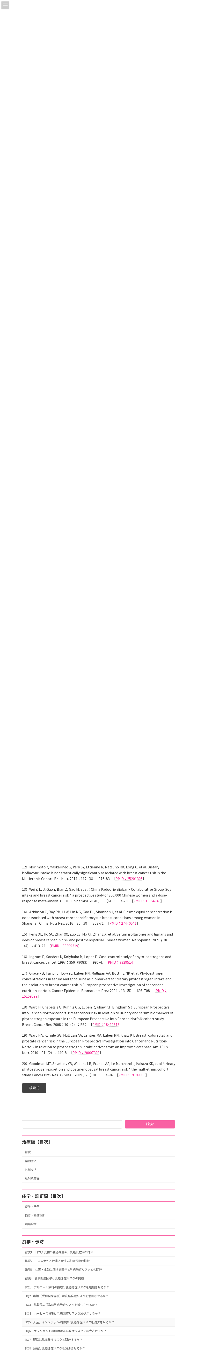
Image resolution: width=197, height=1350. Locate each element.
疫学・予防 (32, 1206)
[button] (34, 1088)
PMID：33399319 (64, 945)
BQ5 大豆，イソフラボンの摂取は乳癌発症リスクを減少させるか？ (69, 1322)
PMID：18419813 (105, 1024)
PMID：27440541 (123, 923)
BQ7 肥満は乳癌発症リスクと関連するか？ (53, 1339)
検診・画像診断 (35, 1215)
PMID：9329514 (120, 962)
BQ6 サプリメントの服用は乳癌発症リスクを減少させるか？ (65, 1331)
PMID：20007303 (86, 1052)
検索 (150, 1124)
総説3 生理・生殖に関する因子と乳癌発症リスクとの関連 (63, 1269)
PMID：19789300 (132, 1074)
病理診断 (30, 1224)
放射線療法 (32, 1178)
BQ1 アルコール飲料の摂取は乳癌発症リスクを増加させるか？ (67, 1287)
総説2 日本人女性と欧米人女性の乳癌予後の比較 (57, 1261)
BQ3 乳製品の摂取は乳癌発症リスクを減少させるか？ (61, 1304)
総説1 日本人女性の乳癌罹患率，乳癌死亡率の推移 (59, 1252)
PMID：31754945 (147, 900)
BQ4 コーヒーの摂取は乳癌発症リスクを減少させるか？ (63, 1313)
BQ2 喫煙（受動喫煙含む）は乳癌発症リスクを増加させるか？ (67, 1296)
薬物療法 (30, 1161)
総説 (28, 1152)
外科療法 (30, 1169)
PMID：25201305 (129, 878)
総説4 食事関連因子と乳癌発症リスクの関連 (54, 1278)
